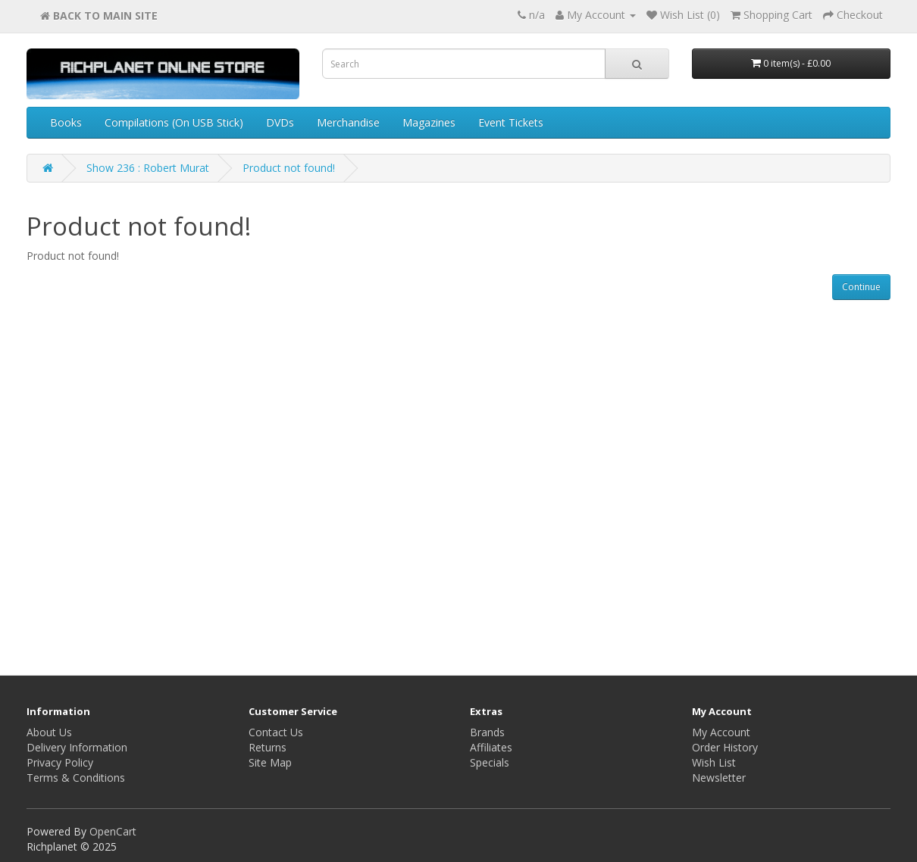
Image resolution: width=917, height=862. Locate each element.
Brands (487, 732)
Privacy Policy (60, 762)
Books (66, 122)
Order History (725, 747)
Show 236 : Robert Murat (147, 168)
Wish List (714, 762)
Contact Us (276, 732)
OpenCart (112, 831)
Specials (489, 762)
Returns (267, 747)
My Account (721, 732)
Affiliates (491, 747)
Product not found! (289, 168)
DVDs (280, 122)
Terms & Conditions (76, 777)
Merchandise (348, 122)
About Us (49, 732)
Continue (861, 286)
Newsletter (719, 777)
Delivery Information (77, 747)
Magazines (428, 122)
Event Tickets (510, 122)
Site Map (270, 762)
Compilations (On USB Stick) (174, 122)
